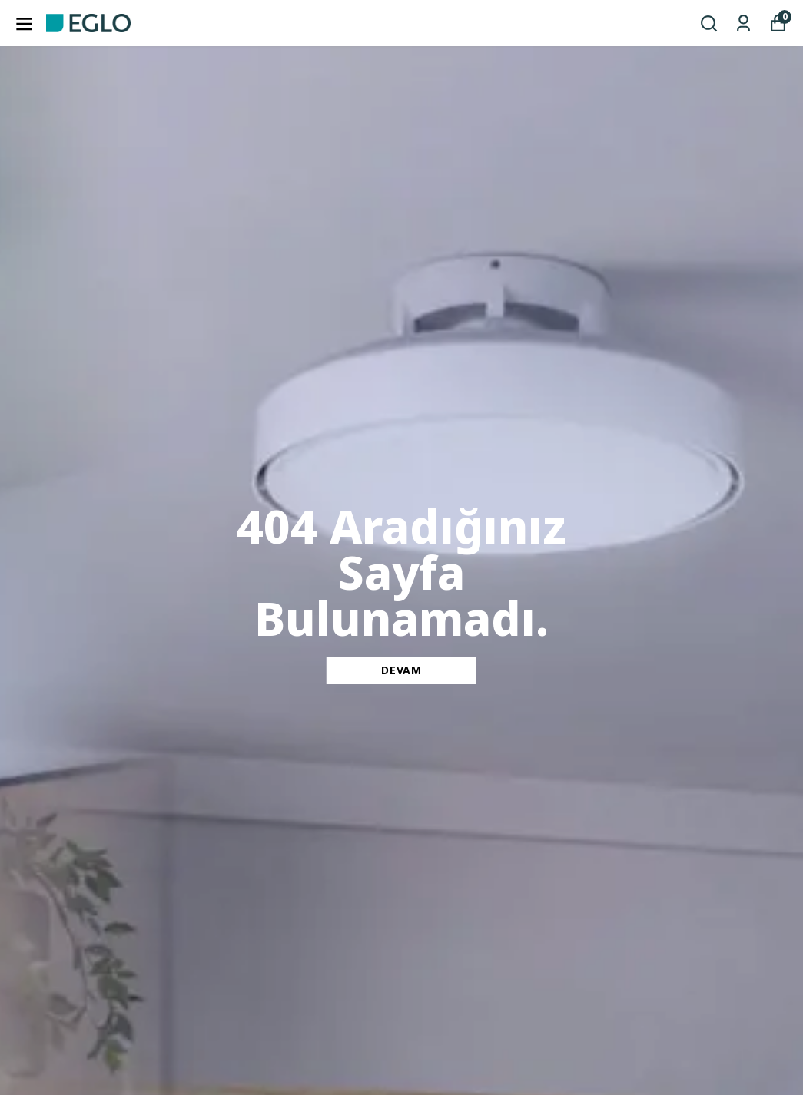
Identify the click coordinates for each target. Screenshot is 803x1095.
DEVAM (401, 670)
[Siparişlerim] (743, 23)
